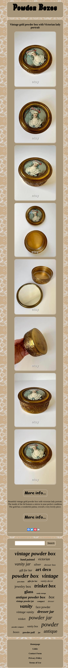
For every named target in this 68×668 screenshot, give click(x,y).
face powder (43, 607)
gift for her (25, 570)
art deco (43, 569)
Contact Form (35, 653)
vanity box (32, 626)
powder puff (29, 632)
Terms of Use (35, 662)
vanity (26, 606)
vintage (50, 576)
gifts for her (32, 581)
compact (41, 601)
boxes (16, 632)
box (51, 597)
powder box (25, 576)
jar (39, 632)
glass (28, 591)
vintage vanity (25, 612)
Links (35, 649)
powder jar (40, 617)
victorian (44, 559)
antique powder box (30, 597)
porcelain (20, 582)
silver (37, 564)
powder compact (18, 627)
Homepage (35, 644)
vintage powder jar (25, 601)
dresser (51, 601)
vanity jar (23, 564)
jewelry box (23, 586)
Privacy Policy (35, 658)
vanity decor (47, 581)
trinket (21, 618)
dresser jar (45, 612)
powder (50, 624)
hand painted (27, 559)
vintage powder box (35, 553)
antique (50, 631)
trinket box (45, 585)
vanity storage (41, 593)
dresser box (50, 565)
